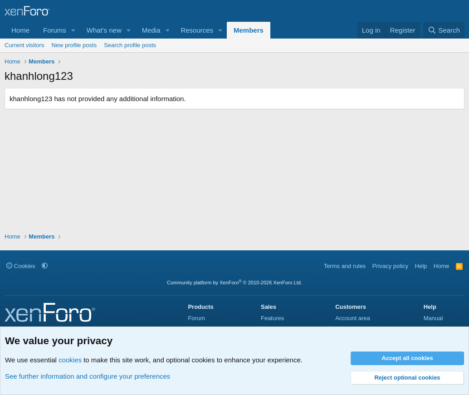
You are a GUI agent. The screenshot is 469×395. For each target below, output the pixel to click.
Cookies (20, 266)
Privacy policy (390, 266)
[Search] (443, 30)
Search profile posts (130, 45)
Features (272, 318)
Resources (197, 30)
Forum (196, 318)
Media (151, 30)
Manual (433, 318)
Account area (352, 318)
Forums (54, 30)
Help (421, 266)
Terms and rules (345, 266)
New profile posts (74, 45)
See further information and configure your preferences (87, 376)
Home (20, 30)
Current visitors (24, 45)
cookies (70, 360)
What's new (104, 30)
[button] (73, 30)
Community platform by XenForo (234, 282)
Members (249, 30)
